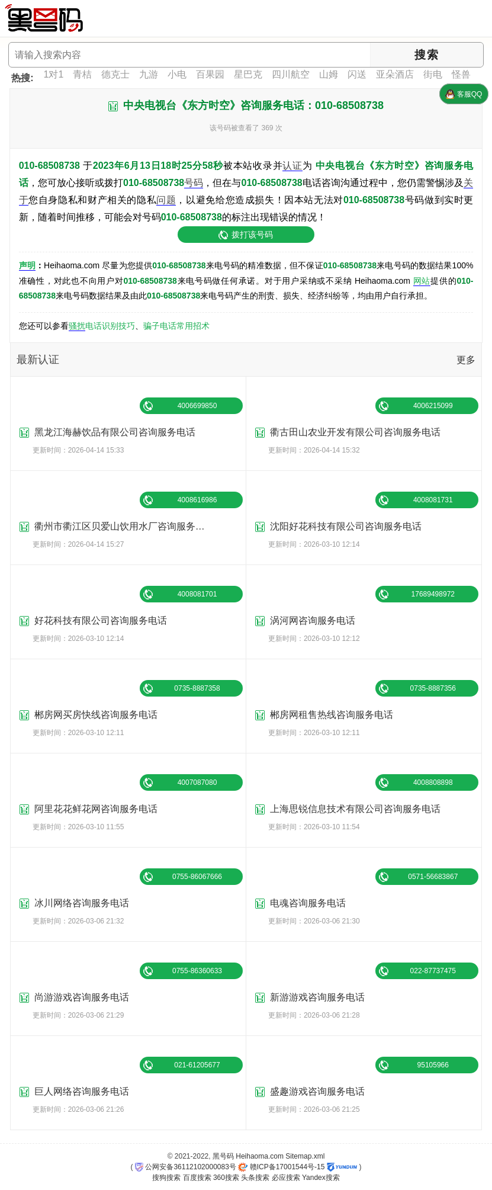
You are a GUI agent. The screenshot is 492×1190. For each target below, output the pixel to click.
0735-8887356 (433, 688)
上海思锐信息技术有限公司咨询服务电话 (355, 809)
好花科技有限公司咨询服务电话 (100, 620)
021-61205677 (197, 1065)
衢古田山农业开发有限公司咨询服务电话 (355, 432)
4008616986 (197, 500)
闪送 (357, 74)
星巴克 (248, 74)
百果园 (210, 74)
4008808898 (433, 782)
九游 (148, 74)
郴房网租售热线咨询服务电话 (331, 715)
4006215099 (433, 406)
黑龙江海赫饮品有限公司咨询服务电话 (114, 432)
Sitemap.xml (304, 1156)
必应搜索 (286, 1177)
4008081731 (433, 500)
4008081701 (197, 594)
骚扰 (77, 326)
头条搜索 (255, 1177)
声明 (27, 265)
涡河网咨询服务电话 (312, 620)
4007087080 (197, 782)
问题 (166, 200)
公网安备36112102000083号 (185, 1167)
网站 (421, 281)
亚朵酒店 (395, 74)
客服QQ (463, 94)
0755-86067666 (197, 877)
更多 (465, 360)
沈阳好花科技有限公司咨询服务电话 (346, 526)
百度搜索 (197, 1177)
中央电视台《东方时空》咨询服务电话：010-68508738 (253, 105)
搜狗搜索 (166, 1177)
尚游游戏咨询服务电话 (81, 997)
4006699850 (197, 406)
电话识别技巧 (110, 326)
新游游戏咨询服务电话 (317, 997)
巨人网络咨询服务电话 (81, 1091)
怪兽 (461, 74)
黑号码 (223, 1156)
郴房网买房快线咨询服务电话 (95, 715)
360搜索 (226, 1177)
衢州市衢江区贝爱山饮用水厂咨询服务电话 (124, 526)
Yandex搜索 (321, 1177)
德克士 (115, 74)
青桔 (82, 74)
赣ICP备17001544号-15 (281, 1167)
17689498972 (433, 594)
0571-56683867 (433, 877)
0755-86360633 (197, 971)
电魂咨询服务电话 (308, 903)
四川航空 (291, 74)
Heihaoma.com (260, 1156)
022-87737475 (433, 971)
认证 (292, 166)
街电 (432, 74)
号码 (193, 183)
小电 (177, 74)
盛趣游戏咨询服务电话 (317, 1091)
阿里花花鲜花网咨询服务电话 (95, 809)
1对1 (54, 74)
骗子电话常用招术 (176, 326)
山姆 (328, 74)
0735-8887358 (197, 688)
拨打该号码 (252, 234)
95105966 (433, 1065)
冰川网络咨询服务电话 (81, 903)
